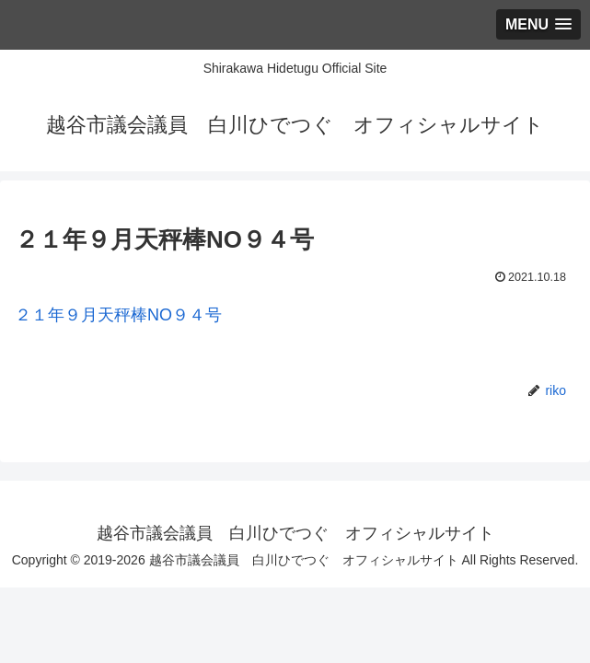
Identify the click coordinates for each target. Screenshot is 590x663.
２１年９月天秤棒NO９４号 (118, 315)
